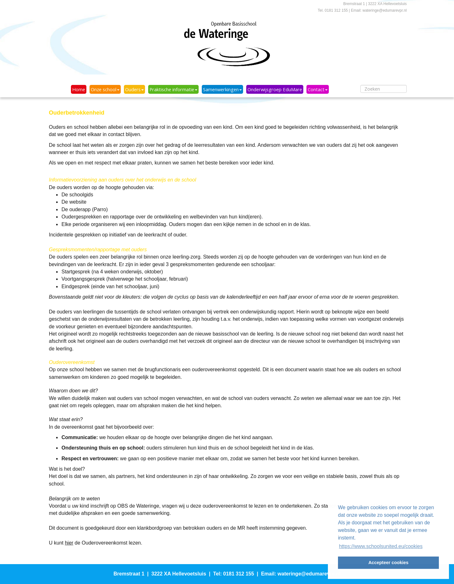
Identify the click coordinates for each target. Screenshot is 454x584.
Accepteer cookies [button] (388, 562)
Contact (318, 89)
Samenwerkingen (222, 89)
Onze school (105, 89)
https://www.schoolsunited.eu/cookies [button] (380, 546)
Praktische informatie (173, 89)
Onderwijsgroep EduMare (274, 89)
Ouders (134, 89)
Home (78, 89)
